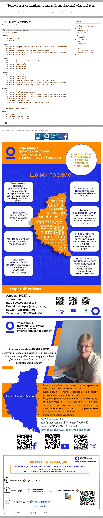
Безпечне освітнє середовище (25, 93)
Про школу (80, 48)
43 (17, 123)
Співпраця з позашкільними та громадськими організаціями (35, 47)
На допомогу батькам (83, 37)
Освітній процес (33, 61)
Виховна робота (14, 38)
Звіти (78, 34)
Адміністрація (81, 28)
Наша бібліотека (82, 39)
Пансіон (79, 45)
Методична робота (82, 36)
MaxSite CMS (16, 513)
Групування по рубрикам (10, 32)
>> (23, 123)
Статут (79, 54)
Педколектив (81, 47)
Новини (11, 40)
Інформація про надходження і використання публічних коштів (29, 50)
